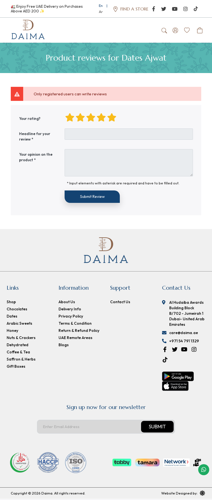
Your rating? (29, 119)
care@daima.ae (183, 334)
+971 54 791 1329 (184, 342)
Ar (101, 11)
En (101, 5)
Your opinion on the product (35, 158)
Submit (157, 427)
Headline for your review (34, 138)
